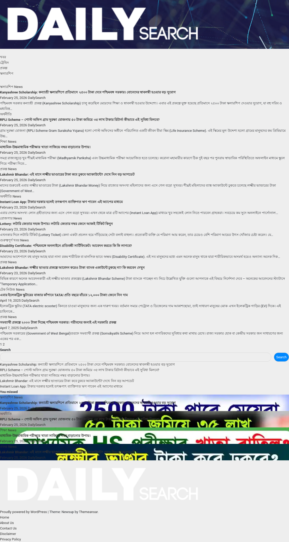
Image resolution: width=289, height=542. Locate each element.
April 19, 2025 (11, 300)
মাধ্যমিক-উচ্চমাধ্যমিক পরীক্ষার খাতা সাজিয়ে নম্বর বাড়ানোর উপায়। (45, 147)
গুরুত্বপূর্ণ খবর (10, 240)
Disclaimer (8, 534)
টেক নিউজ (8, 289)
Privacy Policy (10, 539)
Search (5, 350)
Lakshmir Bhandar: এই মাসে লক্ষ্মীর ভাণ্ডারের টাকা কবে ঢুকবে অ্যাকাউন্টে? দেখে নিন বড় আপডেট (67, 174)
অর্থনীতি (6, 114)
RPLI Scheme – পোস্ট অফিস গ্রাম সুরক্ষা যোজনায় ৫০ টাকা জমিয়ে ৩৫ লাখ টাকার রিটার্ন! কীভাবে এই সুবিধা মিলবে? (80, 120)
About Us (7, 523)
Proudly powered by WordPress (24, 512)
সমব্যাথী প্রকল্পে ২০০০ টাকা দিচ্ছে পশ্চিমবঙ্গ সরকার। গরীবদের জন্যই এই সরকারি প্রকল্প (58, 322)
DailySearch (37, 98)
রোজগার (6, 218)
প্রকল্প (3, 68)
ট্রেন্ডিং (4, 62)
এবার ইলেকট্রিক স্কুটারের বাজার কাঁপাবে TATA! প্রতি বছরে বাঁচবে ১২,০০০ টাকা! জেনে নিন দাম (64, 295)
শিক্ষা (4, 142)
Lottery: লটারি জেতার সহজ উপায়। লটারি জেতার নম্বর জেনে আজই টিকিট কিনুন (56, 224)
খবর (3, 57)
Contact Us (8, 528)
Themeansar (88, 512)
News (18, 87)
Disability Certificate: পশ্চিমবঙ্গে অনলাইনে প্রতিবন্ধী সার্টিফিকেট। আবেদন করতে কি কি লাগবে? (66, 246)
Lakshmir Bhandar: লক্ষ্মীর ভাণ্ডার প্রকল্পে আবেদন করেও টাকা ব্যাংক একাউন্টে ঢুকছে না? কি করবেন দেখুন (72, 268)
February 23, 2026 (14, 207)
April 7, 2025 (10, 328)
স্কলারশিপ (6, 73)
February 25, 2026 (14, 98)
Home (4, 517)
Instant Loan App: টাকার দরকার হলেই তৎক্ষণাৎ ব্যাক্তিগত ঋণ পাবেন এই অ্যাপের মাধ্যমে (61, 202)
